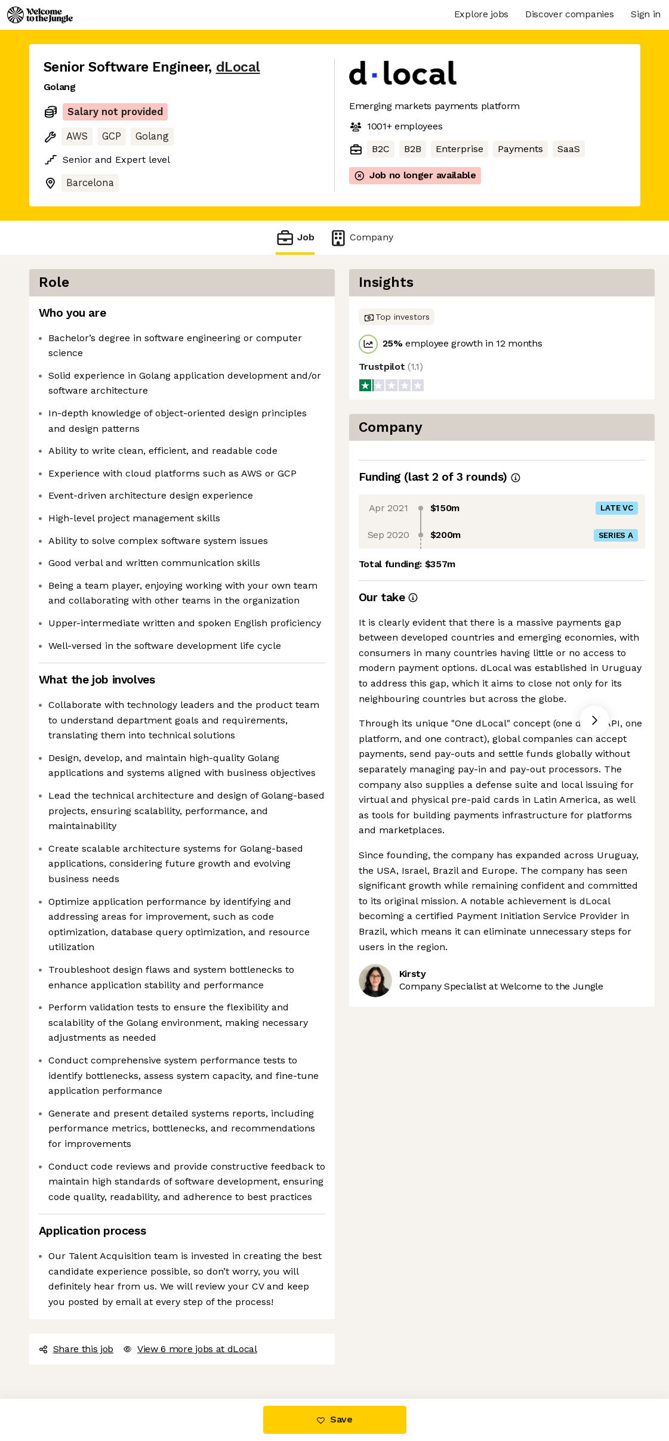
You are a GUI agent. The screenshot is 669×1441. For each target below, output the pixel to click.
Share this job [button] (76, 1349)
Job (295, 238)
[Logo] (40, 15)
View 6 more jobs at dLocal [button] (190, 1349)
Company (361, 238)
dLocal (238, 67)
